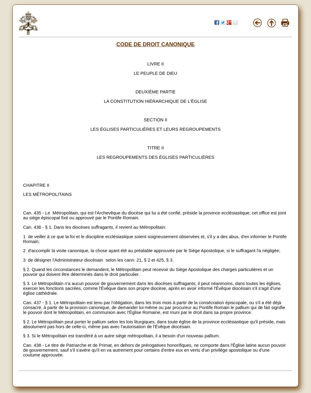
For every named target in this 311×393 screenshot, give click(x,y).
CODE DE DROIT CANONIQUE (155, 44)
